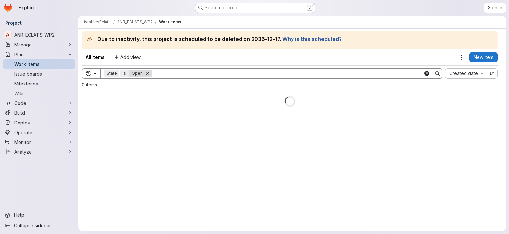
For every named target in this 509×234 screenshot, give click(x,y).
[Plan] (39, 54)
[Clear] (427, 73)
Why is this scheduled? (312, 39)
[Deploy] (39, 122)
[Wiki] (39, 93)
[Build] (39, 112)
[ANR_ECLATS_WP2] (39, 34)
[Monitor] (39, 142)
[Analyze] (39, 151)
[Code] (39, 103)
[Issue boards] (39, 73)
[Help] (39, 215)
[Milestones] (39, 83)
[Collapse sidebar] (39, 225)
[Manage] (39, 44)
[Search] (287, 73)
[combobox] (466, 73)
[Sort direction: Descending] (492, 73)
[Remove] (148, 73)
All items (95, 57)
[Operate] (39, 132)
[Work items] (39, 64)
